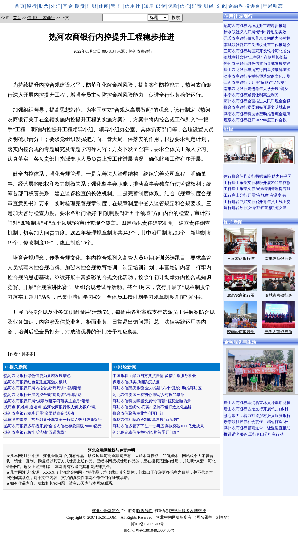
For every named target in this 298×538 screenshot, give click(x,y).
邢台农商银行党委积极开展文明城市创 (257, 107)
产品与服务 (180, 511)
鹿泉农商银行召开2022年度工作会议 (255, 120)
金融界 (236, 6)
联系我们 (145, 511)
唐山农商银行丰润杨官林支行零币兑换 (257, 403)
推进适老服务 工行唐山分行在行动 (254, 434)
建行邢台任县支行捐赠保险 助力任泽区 (257, 176)
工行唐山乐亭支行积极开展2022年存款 (257, 182)
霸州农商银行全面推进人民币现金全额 (257, 101)
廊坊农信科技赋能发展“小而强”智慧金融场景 (152, 401)
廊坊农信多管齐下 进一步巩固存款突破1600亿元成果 (158, 426)
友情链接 (198, 511)
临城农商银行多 (278, 295)
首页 (20, 6)
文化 (221, 6)
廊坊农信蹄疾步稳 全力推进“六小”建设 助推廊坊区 (157, 388)
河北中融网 (166, 517)
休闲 (104, 6)
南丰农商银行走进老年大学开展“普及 (256, 88)
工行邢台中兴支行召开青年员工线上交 (257, 201)
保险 (173, 6)
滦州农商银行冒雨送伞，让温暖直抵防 (257, 428)
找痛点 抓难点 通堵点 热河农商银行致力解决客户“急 (50, 407)
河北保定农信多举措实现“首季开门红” (146, 432)
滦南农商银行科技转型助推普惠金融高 (257, 114)
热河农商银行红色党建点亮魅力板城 (35, 382)
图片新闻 (233, 222)
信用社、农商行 (41, 17)
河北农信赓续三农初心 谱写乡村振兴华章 (148, 394)
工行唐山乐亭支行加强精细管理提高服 (257, 189)
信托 (185, 6)
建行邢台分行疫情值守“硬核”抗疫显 (255, 208)
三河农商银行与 (241, 258)
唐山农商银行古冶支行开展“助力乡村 (256, 409)
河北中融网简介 (106, 511)
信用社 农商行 (238, 16)
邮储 (161, 6)
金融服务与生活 (240, 342)
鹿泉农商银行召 (241, 295)
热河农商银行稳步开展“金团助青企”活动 (39, 413)
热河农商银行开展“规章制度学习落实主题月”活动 (47, 401)
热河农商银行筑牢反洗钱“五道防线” (35, 432)
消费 (197, 6)
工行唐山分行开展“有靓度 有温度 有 (255, 195)
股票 (44, 6)
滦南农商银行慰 (241, 332)
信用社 (133, 6)
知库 (149, 6)
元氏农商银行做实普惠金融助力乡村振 (257, 38)
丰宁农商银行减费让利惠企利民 (251, 95)
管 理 (117, 6)
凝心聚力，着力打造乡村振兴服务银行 (257, 415)
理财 (92, 6)
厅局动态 (272, 6)
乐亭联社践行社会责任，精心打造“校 (256, 422)
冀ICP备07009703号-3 (149, 524)
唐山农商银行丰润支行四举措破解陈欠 (257, 69)
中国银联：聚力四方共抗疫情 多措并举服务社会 (154, 375)
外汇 (56, 6)
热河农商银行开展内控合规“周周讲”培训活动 (43, 388)
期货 (80, 6)
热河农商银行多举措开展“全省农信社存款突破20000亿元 (53, 426)
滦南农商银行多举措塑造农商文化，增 (257, 76)
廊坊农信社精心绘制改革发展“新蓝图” (146, 419)
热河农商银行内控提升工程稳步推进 (255, 26)
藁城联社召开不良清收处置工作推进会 (257, 45)
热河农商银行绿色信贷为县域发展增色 (37, 375)
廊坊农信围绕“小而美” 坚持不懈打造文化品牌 (152, 407)
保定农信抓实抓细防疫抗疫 (136, 382)
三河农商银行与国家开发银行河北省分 (257, 51)
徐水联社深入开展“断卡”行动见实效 (255, 32)
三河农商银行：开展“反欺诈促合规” (255, 82)
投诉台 (253, 6)
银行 (32, 6)
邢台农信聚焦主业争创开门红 (138, 413)
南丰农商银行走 (278, 258)
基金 (68, 6)
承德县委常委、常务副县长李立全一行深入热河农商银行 (53, 419)
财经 (209, 6)
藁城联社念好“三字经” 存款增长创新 (255, 57)
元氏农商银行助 (278, 332)
